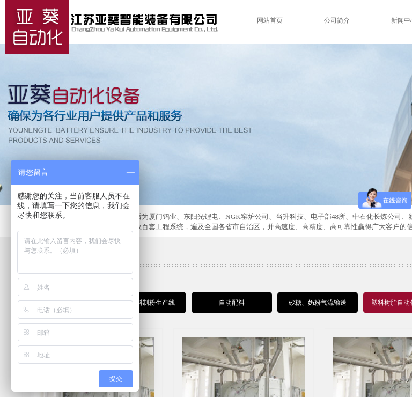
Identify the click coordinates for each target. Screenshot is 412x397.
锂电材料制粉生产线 (146, 302)
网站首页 (270, 20)
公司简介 (337, 20)
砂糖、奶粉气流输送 (318, 302)
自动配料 (232, 302)
